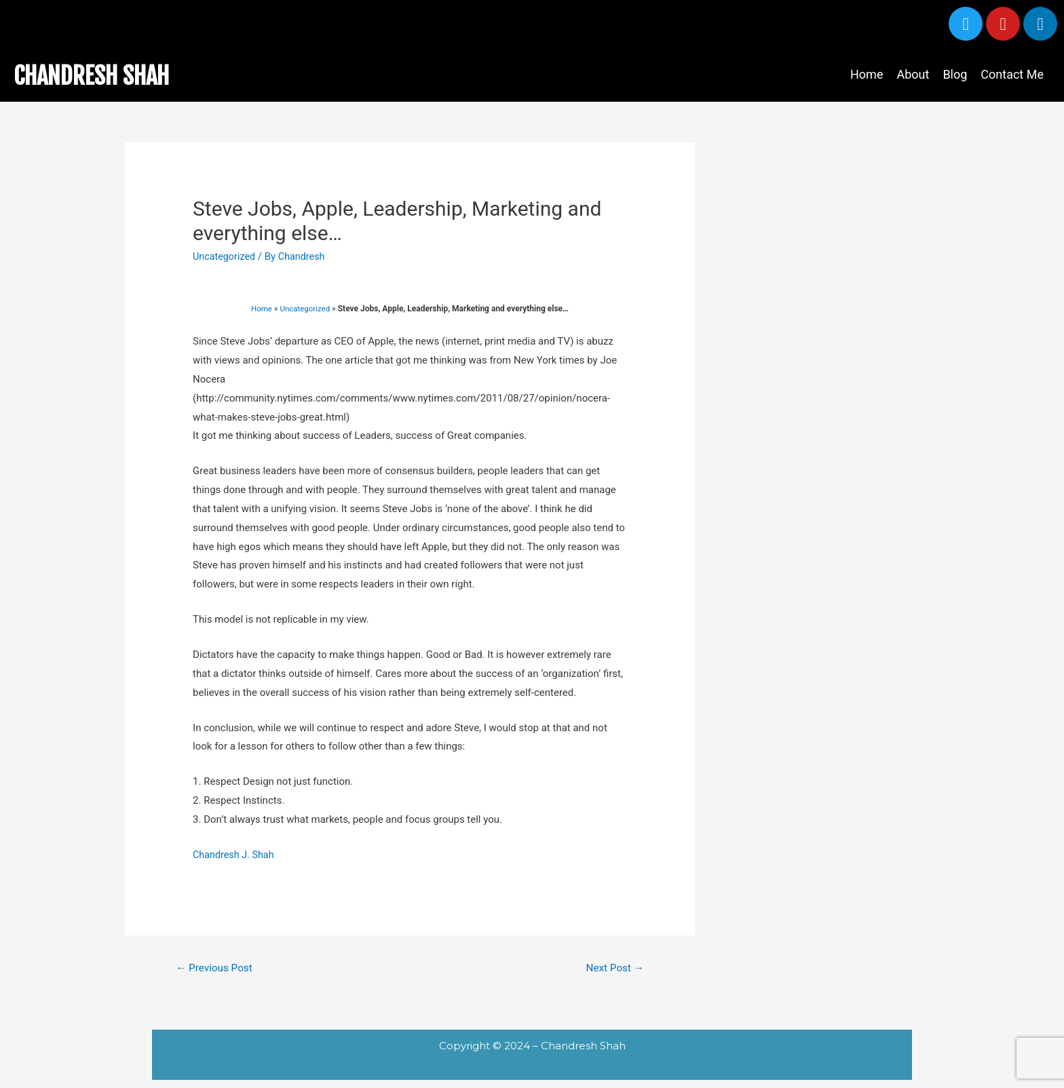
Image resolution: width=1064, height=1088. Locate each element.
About (912, 74)
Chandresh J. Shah (235, 855)
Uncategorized (225, 256)
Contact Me (1012, 74)
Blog (955, 74)
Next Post (613, 968)
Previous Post (216, 968)
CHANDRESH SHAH (105, 75)
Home (866, 74)
